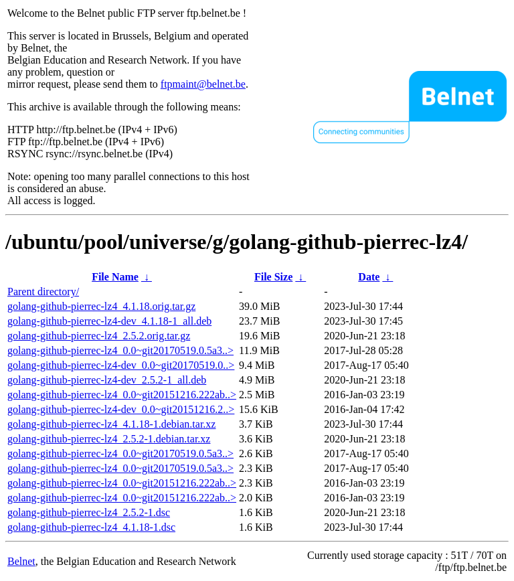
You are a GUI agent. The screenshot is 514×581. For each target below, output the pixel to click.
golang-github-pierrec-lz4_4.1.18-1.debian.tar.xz (111, 424)
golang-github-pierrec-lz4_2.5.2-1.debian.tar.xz (108, 438)
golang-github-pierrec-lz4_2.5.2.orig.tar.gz (98, 335)
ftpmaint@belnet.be (203, 84)
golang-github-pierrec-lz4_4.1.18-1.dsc (91, 527)
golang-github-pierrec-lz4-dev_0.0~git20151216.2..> (120, 409)
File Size (273, 276)
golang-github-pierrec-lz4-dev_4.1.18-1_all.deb (109, 321)
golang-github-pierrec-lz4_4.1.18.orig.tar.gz (101, 306)
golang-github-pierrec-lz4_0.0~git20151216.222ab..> (121, 394)
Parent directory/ (43, 291)
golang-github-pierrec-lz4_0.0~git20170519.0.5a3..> (120, 350)
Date (368, 276)
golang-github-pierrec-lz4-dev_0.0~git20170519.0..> (120, 365)
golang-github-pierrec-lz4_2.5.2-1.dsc (88, 512)
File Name (115, 276)
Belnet (21, 561)
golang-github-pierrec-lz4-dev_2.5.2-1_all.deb (106, 380)
